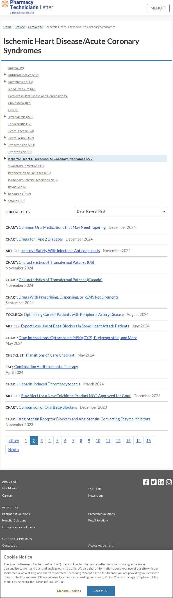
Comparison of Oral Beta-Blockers (48, 407)
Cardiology (35, 27)
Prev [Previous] (14, 440)
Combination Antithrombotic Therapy (46, 366)
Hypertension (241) (21, 145)
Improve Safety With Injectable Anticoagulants (60, 250)
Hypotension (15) (20, 152)
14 (138, 440)
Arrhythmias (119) (20, 82)
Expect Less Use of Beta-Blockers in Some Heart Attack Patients (75, 326)
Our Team (95, 489)
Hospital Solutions (14, 520)
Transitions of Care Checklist (50, 355)
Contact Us (9, 545)
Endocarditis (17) (20, 124)
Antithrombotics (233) (23, 75)
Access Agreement (100, 545)
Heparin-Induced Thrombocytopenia (49, 384)
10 (98, 440)
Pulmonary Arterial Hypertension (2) (33, 180)
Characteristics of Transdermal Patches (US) (56, 262)
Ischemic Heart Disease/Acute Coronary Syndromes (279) (50, 159)
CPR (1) (13, 110)
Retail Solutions (98, 520)
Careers (7, 495)
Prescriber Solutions (101, 514)
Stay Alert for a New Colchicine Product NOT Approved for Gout (76, 395)
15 (148, 440)
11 (108, 440)
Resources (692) (19, 194)
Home (7, 27)
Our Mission (10, 488)
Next (13, 449)
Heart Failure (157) (21, 138)
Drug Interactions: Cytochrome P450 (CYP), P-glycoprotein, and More (78, 337)
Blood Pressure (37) (22, 89)
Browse (20, 27)
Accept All (100, 591)
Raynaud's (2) (17, 187)
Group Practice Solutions (18, 527)
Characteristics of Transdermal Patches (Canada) (60, 279)
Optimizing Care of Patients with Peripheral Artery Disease (74, 314)
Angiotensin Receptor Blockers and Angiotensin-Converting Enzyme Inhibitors (84, 419)
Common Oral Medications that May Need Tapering (62, 227)
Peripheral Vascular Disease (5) (29, 173)
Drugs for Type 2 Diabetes (41, 239)
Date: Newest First (121, 211)
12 (118, 440)
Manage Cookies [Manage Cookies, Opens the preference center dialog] (69, 591)
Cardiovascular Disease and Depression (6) (38, 96)
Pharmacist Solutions (16, 514)
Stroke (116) (16, 201)
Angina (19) (16, 68)
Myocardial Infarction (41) (26, 166)
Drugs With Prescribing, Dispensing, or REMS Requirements (69, 297)
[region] (86, 574)
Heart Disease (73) (21, 131)
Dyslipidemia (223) (20, 117)
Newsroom (95, 495)
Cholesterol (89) (19, 103)
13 (128, 440)
